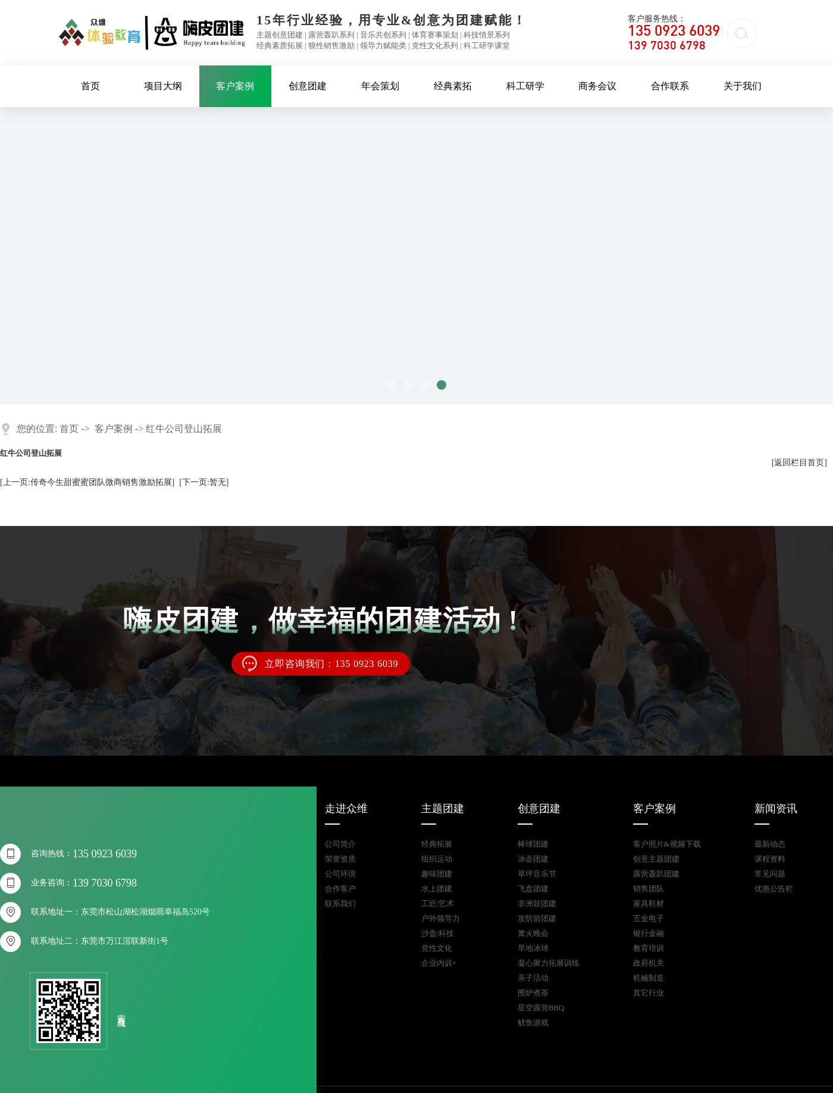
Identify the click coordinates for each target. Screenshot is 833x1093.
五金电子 (648, 918)
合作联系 (670, 86)
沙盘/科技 (438, 933)
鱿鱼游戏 (533, 1022)
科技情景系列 (487, 34)
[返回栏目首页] (799, 462)
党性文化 (436, 948)
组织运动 (436, 858)
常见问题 (769, 873)
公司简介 (340, 844)
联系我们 (340, 903)
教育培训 (648, 948)
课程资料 (769, 858)
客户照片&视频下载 (667, 844)
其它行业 (648, 992)
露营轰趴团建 (656, 873)
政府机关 (648, 963)
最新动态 (769, 844)
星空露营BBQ (541, 1007)
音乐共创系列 (383, 34)
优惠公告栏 (773, 888)
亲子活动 (533, 977)
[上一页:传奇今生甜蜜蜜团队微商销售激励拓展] (87, 482)
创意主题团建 (656, 858)
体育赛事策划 (435, 34)
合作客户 (340, 888)
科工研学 (525, 86)
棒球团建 (533, 844)
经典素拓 (453, 86)
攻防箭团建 (537, 918)
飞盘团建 (533, 888)
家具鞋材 (648, 903)
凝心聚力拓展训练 (549, 963)
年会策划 (380, 86)
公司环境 (340, 873)
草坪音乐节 (537, 873)
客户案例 (235, 86)
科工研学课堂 (487, 45)
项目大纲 (163, 86)
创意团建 (308, 86)
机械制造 (648, 977)
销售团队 (648, 888)
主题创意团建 (279, 34)
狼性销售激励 (331, 45)
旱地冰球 (533, 948)
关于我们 (743, 86)
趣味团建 (436, 873)
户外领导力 (440, 918)
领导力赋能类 (383, 45)
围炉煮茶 (533, 992)
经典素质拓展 (279, 45)
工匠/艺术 (438, 903)
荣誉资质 (340, 858)
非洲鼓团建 (537, 903)
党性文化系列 (435, 45)
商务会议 (597, 86)
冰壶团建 (533, 858)
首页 (90, 86)
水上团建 (436, 888)
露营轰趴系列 (331, 34)
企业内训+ (438, 963)
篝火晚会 (533, 933)
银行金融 (648, 933)
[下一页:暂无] (203, 482)
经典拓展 (436, 844)
